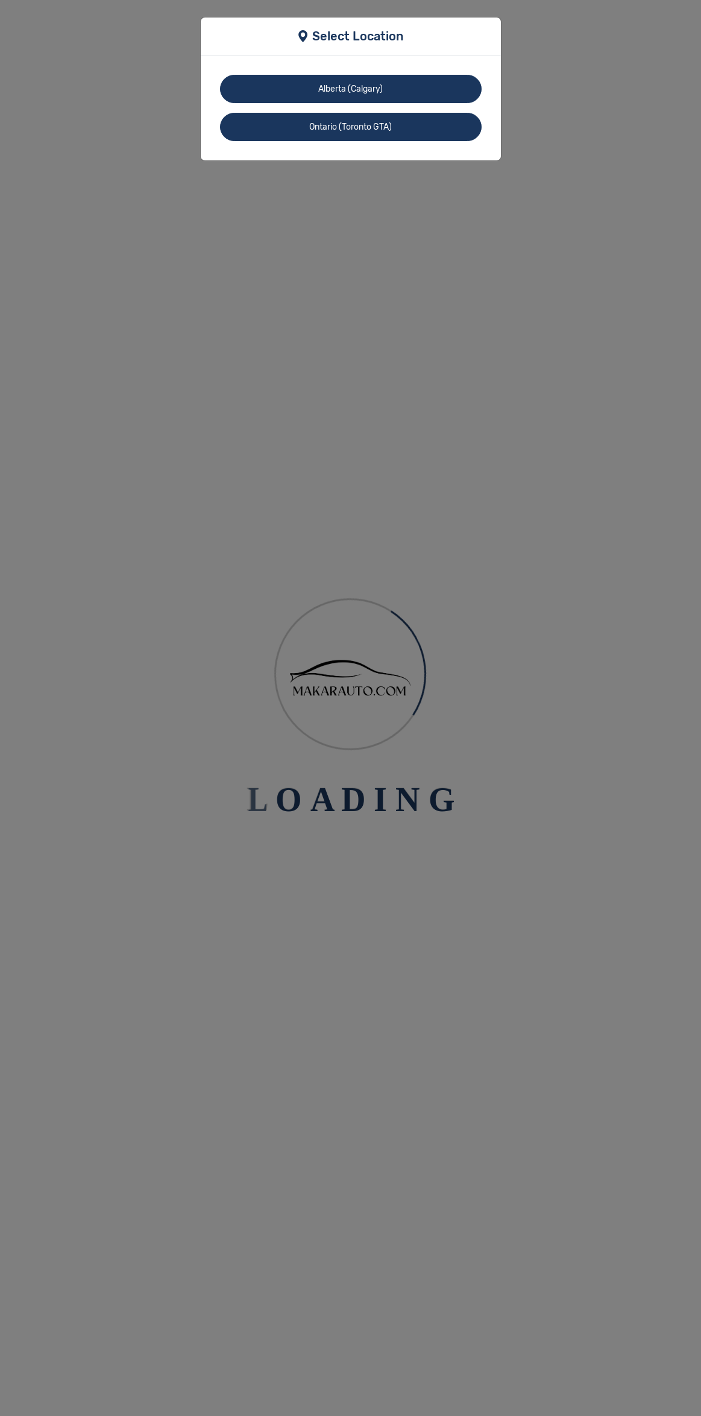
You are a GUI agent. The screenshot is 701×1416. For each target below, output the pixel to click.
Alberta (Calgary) (350, 89)
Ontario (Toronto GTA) (350, 127)
